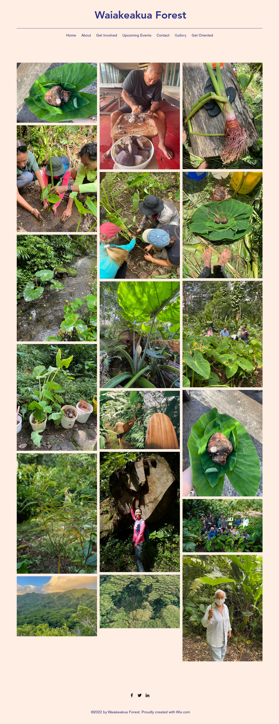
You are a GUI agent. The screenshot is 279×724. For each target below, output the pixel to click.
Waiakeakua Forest (140, 15)
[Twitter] (139, 695)
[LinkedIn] (147, 695)
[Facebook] (131, 695)
